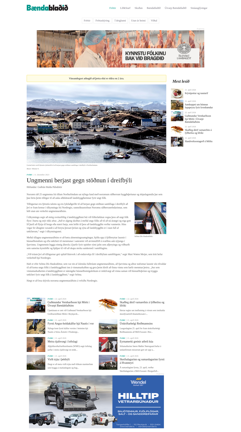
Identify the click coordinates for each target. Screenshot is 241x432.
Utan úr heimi (138, 20)
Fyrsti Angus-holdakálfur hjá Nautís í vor (71, 323)
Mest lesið (181, 81)
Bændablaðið (154, 8)
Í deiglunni (120, 20)
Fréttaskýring (102, 20)
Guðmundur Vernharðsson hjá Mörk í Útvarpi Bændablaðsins (68, 304)
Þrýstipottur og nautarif (196, 93)
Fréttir (112, 8)
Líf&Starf (125, 8)
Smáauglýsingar (199, 8)
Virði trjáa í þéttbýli (59, 359)
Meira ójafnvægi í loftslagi (62, 341)
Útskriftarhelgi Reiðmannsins (136, 323)
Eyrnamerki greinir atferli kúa (136, 341)
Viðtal (154, 20)
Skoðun (139, 8)
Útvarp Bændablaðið (175, 8)
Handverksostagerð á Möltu (198, 141)
